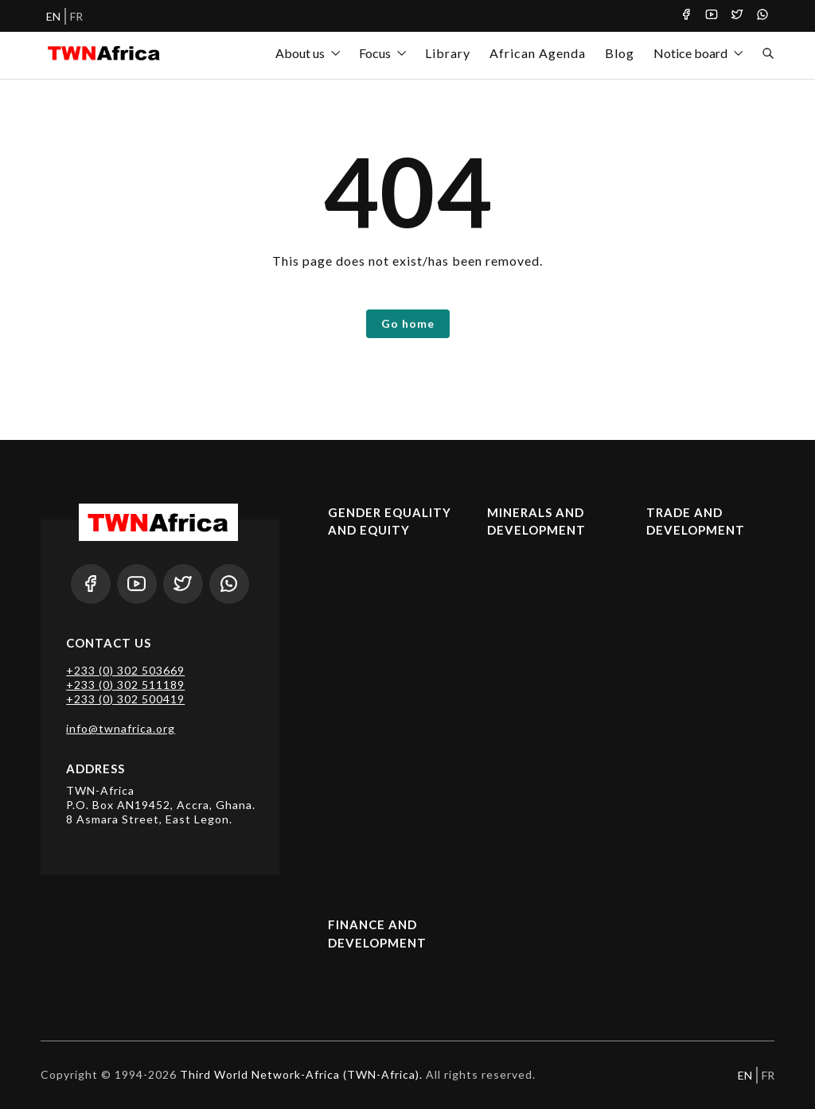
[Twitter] (737, 15)
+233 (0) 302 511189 (125, 684)
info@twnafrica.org (120, 728)
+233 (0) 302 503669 (125, 670)
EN (53, 16)
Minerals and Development (536, 521)
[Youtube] (711, 15)
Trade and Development (695, 521)
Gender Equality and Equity (389, 521)
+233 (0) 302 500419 (125, 699)
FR (76, 16)
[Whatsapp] (762, 15)
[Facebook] (686, 15)
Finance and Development (377, 933)
